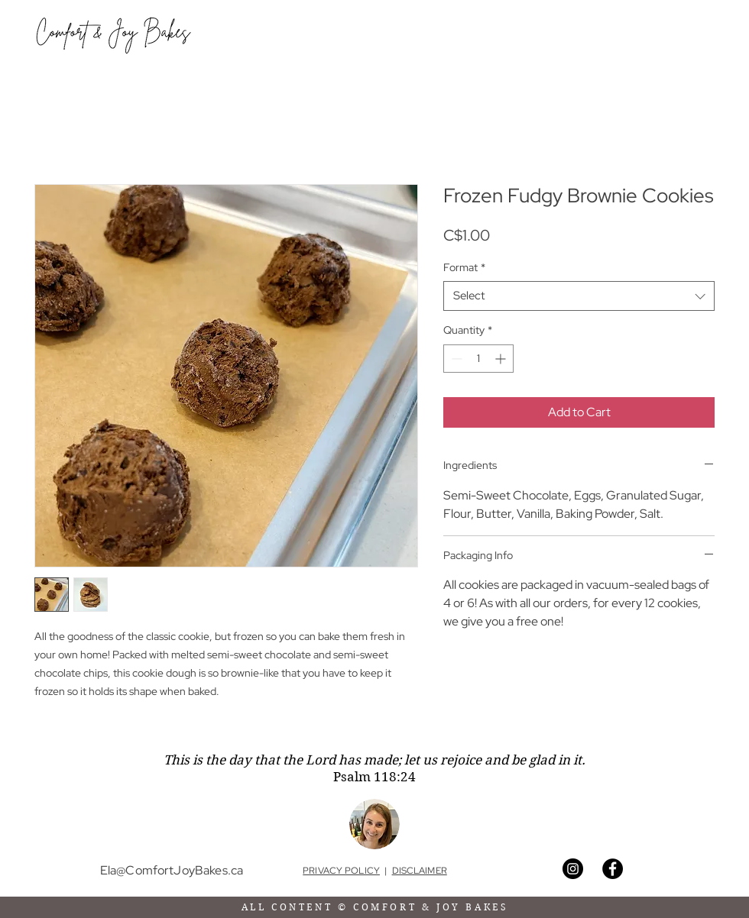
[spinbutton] (478, 358)
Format (464, 267)
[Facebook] (612, 868)
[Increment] (501, 358)
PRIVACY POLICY (341, 871)
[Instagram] (573, 868)
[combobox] (579, 296)
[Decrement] (455, 358)
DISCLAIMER (419, 871)
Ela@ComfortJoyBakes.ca (172, 870)
